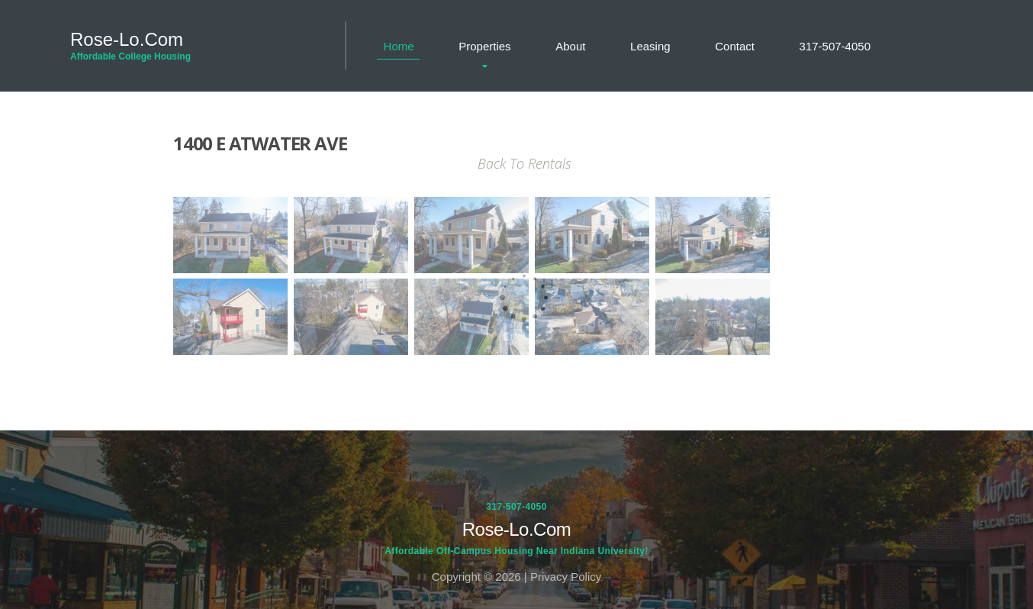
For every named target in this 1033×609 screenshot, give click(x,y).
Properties (484, 46)
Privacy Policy (565, 576)
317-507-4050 (835, 46)
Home (399, 46)
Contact (735, 46)
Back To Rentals (524, 163)
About (570, 46)
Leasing (650, 46)
